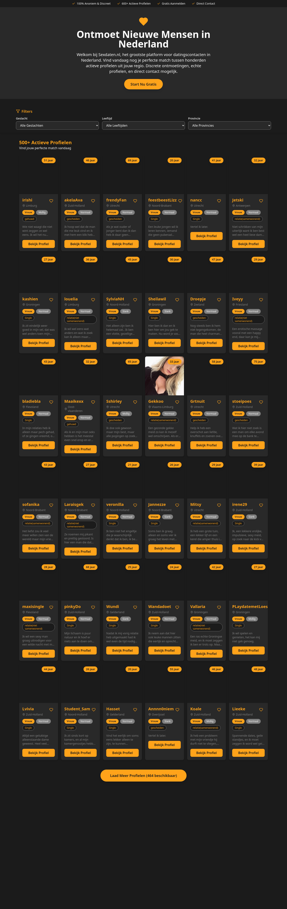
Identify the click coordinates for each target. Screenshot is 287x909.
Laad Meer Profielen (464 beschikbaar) (143, 775)
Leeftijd (107, 118)
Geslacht (22, 118)
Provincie (194, 118)
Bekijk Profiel (38, 244)
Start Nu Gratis (143, 84)
